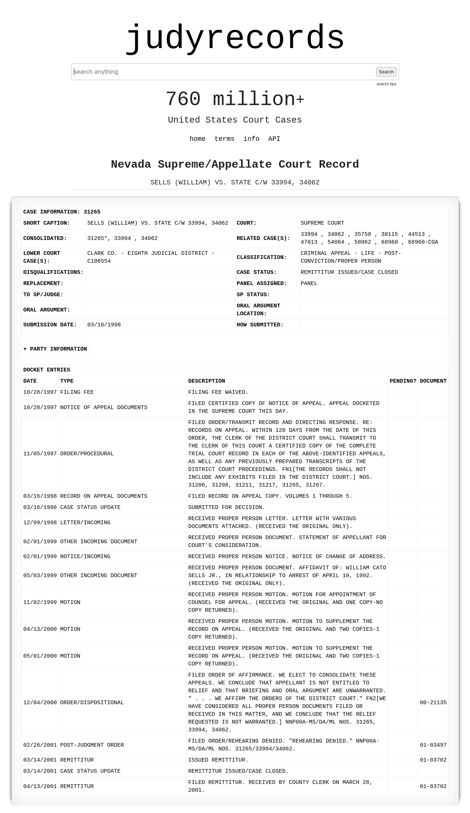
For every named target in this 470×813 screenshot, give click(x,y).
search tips (386, 84)
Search (386, 72)
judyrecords (235, 39)
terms (225, 139)
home (198, 139)
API (274, 139)
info (251, 139)
